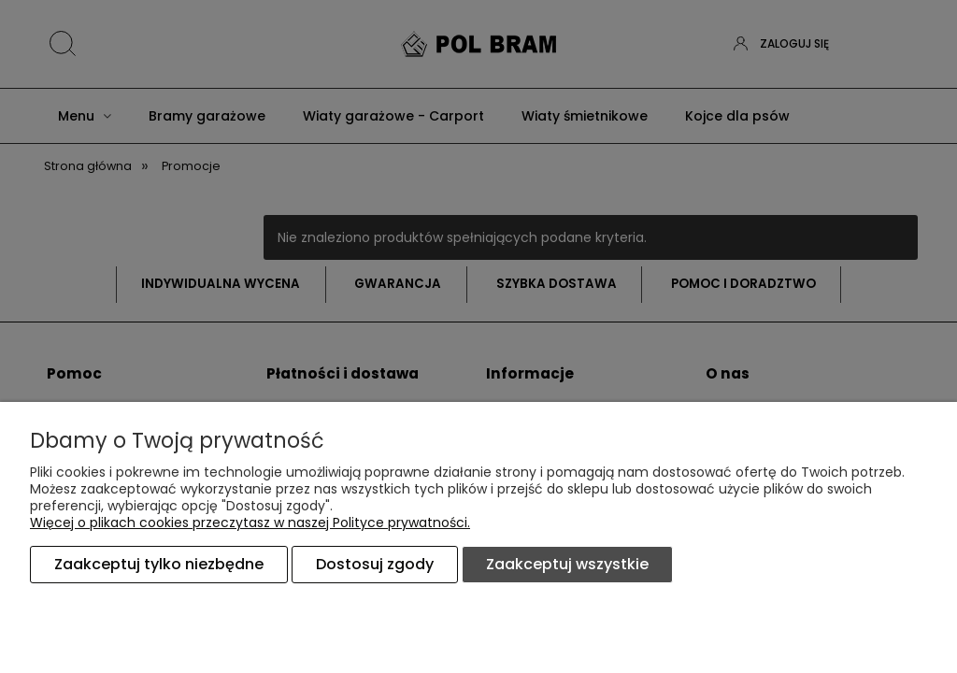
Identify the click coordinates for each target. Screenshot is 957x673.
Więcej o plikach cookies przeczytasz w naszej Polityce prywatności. (250, 522)
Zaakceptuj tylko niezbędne (159, 564)
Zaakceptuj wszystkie (567, 564)
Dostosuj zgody (375, 564)
